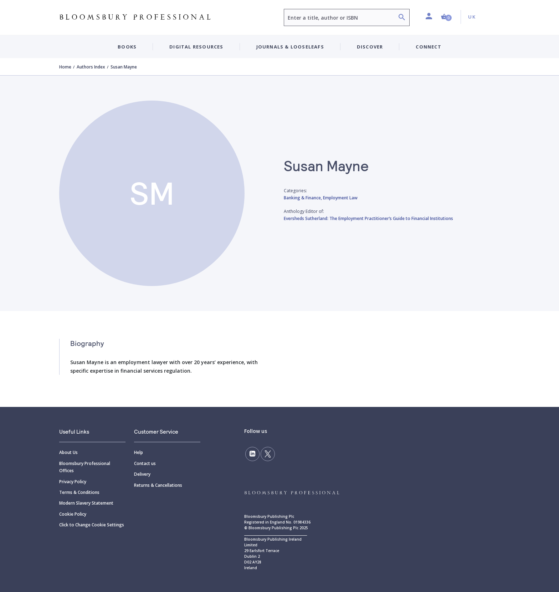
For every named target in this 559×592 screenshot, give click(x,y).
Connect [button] (428, 47)
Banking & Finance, (303, 198)
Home (65, 67)
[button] (446, 17)
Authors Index (91, 67)
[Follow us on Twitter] (268, 454)
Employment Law (340, 198)
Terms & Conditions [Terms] (79, 492)
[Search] (401, 18)
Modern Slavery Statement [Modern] (86, 503)
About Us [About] (68, 452)
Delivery (142, 474)
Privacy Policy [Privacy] (72, 482)
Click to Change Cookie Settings (91, 525)
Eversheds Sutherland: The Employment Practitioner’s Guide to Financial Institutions (368, 218)
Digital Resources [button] (196, 47)
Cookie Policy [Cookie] (72, 514)
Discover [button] (370, 47)
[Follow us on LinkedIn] (252, 454)
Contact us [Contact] (145, 463)
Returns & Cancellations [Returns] (158, 485)
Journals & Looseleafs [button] (290, 47)
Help (138, 452)
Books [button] (127, 47)
